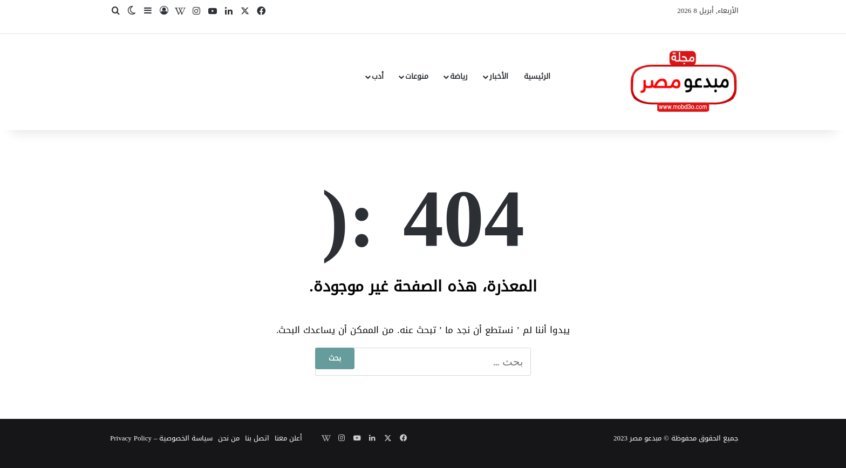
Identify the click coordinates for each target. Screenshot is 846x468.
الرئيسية (537, 76)
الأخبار (498, 76)
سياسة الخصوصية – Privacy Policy (161, 438)
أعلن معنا (288, 438)
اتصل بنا (257, 438)
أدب (378, 76)
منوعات (416, 76)
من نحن (229, 438)
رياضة (459, 76)
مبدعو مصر (645, 438)
